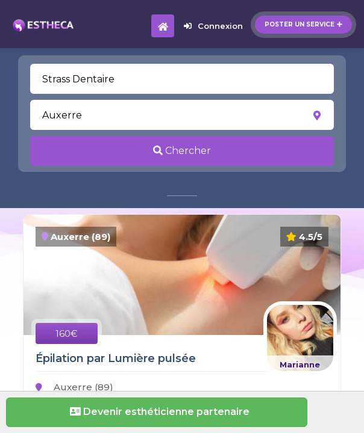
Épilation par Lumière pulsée (116, 358)
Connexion (213, 26)
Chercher (182, 150)
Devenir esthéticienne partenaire (156, 411)
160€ (67, 333)
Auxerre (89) (74, 387)
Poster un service (303, 24)
